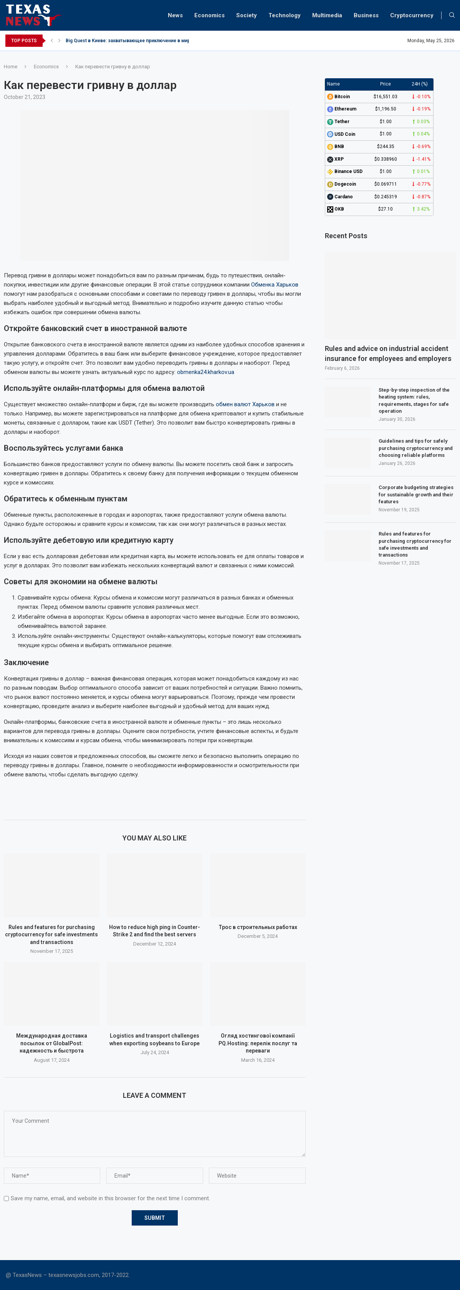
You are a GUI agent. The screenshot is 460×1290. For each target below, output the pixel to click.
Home (10, 66)
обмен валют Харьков (245, 404)
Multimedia (327, 15)
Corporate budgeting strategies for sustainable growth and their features (416, 494)
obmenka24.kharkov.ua (205, 372)
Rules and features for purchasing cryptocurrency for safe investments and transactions (51, 934)
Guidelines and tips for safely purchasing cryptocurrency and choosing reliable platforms (416, 448)
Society (246, 15)
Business (366, 15)
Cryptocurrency (412, 15)
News (175, 15)
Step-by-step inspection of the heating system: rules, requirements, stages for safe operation (414, 400)
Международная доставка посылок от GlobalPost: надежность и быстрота (51, 1043)
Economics (209, 15)
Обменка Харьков (274, 284)
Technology (284, 15)
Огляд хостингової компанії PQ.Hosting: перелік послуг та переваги (257, 1043)
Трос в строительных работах (257, 927)
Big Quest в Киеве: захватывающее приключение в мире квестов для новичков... (157, 40)
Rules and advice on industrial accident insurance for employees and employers (388, 353)
